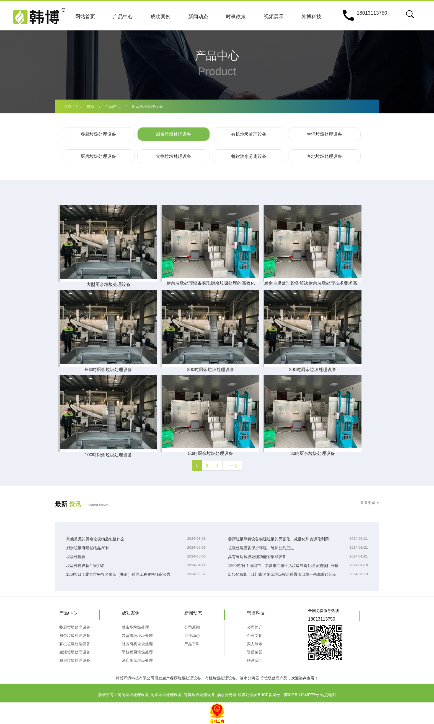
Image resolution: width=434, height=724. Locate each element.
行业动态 (192, 635)
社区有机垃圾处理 (137, 644)
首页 (90, 106)
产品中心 (123, 16)
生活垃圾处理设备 (324, 134)
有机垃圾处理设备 (249, 134)
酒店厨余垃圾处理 (137, 660)
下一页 (232, 465)
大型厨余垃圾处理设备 (108, 284)
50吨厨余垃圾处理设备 (209, 453)
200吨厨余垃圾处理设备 (311, 369)
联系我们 (254, 660)
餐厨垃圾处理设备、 (187, 678)
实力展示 (254, 644)
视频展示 (274, 16)
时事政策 (236, 16)
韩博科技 (311, 16)
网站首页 (85, 16)
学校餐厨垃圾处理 (137, 652)
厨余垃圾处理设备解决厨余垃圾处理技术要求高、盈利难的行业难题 (311, 285)
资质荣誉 (254, 652)
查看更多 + (369, 502)
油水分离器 (249, 678)
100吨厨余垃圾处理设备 (108, 454)
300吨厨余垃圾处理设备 (209, 369)
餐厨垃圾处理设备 (98, 134)
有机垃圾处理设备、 (222, 678)
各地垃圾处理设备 (324, 156)
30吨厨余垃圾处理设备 (311, 453)
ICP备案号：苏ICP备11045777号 (290, 694)
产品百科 (192, 644)
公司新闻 (192, 627)
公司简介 (254, 627)
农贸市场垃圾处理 (137, 635)
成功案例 (160, 16)
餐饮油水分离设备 (249, 156)
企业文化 (254, 635)
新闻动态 (198, 16)
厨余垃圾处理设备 (147, 106)
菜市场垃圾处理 (135, 627)
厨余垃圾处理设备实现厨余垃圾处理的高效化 (209, 283)
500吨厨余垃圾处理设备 (108, 369)
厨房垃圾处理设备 (98, 156)
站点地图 (328, 694)
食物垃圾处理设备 (173, 156)
